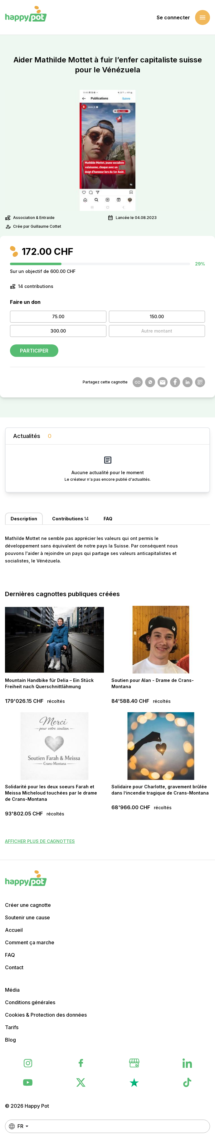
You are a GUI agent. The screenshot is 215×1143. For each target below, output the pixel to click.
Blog (10, 1040)
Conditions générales (30, 1002)
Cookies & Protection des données (46, 1015)
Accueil (14, 930)
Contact (14, 967)
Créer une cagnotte (28, 905)
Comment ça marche (29, 942)
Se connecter (173, 17)
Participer (34, 351)
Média (12, 990)
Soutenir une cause (27, 917)
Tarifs (11, 1027)
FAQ (10, 955)
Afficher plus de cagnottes (40, 841)
